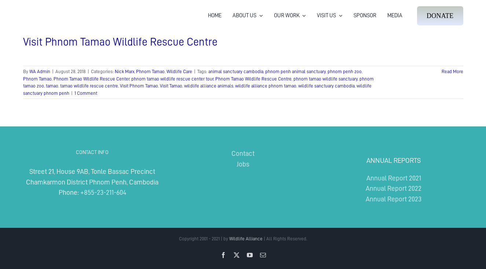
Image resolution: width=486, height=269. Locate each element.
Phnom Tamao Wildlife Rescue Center (91, 78)
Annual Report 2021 (393, 178)
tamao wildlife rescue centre (89, 85)
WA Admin (39, 71)
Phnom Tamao (150, 71)
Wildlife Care (179, 71)
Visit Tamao (171, 85)
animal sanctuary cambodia (235, 71)
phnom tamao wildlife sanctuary (325, 78)
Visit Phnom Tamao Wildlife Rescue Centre (120, 41)
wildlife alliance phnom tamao (265, 85)
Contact (243, 153)
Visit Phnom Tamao (139, 85)
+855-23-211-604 (103, 192)
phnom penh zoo (345, 71)
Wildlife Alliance (246, 238)
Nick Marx (124, 71)
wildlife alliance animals (208, 85)
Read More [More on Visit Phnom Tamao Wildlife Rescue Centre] (452, 71)
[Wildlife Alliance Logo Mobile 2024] (46, 9)
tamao (52, 85)
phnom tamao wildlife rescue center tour (172, 78)
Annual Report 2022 (393, 188)
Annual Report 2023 (393, 199)
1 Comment (85, 93)
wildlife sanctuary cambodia (326, 85)
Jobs (243, 164)
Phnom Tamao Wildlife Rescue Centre (253, 78)
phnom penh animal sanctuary (295, 71)
